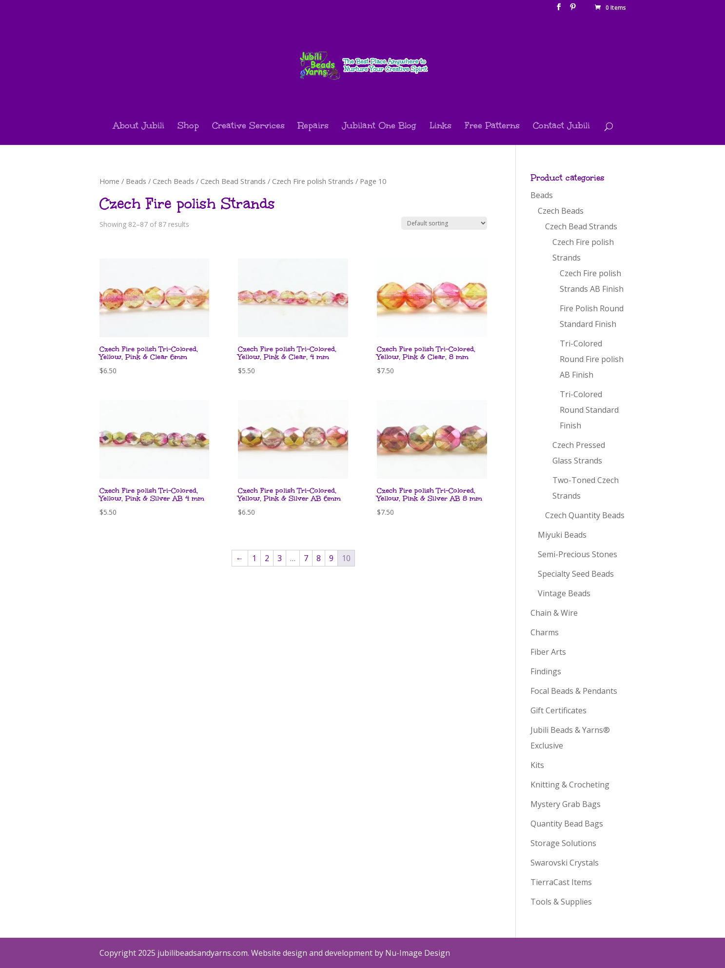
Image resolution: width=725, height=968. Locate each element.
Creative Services (248, 126)
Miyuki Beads (562, 534)
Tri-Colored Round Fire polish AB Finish (592, 359)
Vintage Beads (564, 593)
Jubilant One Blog (379, 126)
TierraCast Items (561, 882)
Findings (545, 671)
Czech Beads (173, 181)
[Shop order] (444, 223)
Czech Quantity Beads (585, 515)
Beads (136, 181)
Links (440, 126)
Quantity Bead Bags (566, 823)
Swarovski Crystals (564, 862)
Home (109, 181)
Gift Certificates (558, 710)
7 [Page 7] (306, 558)
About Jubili (138, 126)
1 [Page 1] (254, 558)
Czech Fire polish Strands (312, 181)
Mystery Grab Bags (565, 804)
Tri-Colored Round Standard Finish (589, 410)
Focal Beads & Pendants (573, 691)
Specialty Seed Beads (576, 573)
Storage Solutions (563, 843)
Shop (188, 126)
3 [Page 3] (279, 558)
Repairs (313, 126)
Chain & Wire (554, 612)
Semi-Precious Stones (577, 554)
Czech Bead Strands (233, 181)
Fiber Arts (548, 651)
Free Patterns (492, 126)
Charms (544, 632)
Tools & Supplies (561, 901)
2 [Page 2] (267, 558)
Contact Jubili (561, 126)
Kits (537, 765)
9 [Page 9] (331, 558)
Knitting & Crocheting (569, 784)
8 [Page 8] (318, 558)
